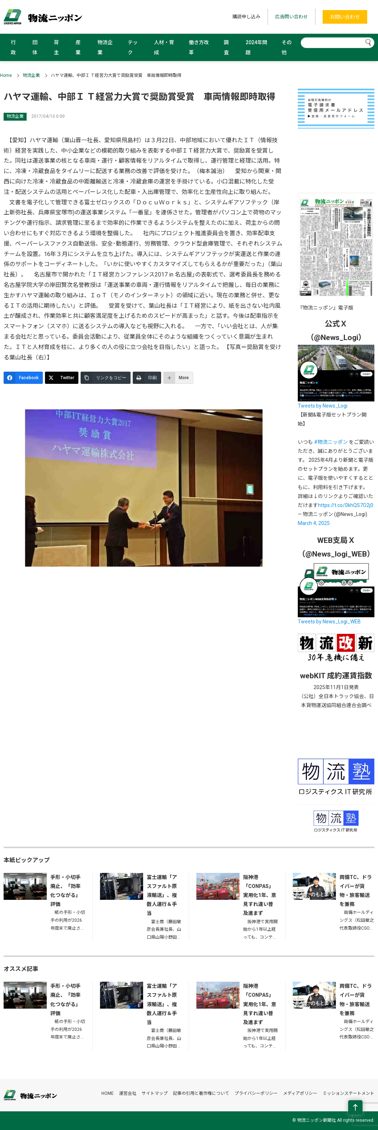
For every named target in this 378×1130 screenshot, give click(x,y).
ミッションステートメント (348, 1093)
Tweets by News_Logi (322, 406)
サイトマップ (155, 1093)
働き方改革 (199, 47)
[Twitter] (61, 378)
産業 (78, 47)
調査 (226, 47)
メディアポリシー (300, 1093)
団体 (34, 47)
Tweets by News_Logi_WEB (329, 621)
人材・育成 (164, 47)
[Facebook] (23, 378)
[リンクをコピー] (106, 378)
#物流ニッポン (331, 442)
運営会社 (127, 1093)
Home (6, 75)
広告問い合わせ (291, 16)
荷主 (56, 47)
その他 (287, 47)
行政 (13, 47)
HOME (107, 1093)
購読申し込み (246, 16)
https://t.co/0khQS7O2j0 (345, 505)
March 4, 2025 (314, 523)
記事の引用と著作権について (201, 1093)
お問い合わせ (345, 17)
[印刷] (147, 378)
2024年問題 (256, 47)
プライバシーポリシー (256, 1093)
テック (133, 47)
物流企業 (105, 47)
